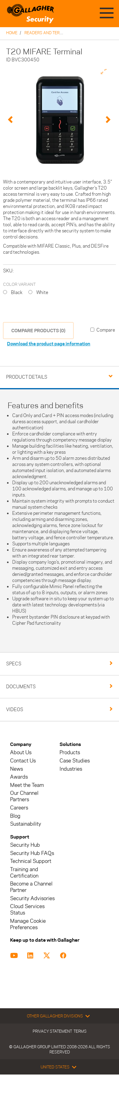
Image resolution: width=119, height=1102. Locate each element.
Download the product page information (48, 343)
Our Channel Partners (24, 796)
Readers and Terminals (49, 32)
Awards (19, 777)
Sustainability (25, 824)
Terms (80, 1031)
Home (11, 32)
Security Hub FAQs (32, 853)
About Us (20, 752)
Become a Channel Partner (31, 887)
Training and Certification (24, 872)
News (16, 769)
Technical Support (30, 861)
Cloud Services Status (27, 909)
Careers (19, 808)
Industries (71, 769)
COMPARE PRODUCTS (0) (38, 330)
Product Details (26, 377)
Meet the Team (27, 785)
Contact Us (23, 761)
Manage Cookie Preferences (28, 924)
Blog (15, 816)
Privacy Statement (52, 1031)
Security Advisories (32, 898)
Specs (13, 663)
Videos (14, 709)
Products (70, 752)
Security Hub (25, 845)
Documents (21, 686)
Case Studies (75, 761)
